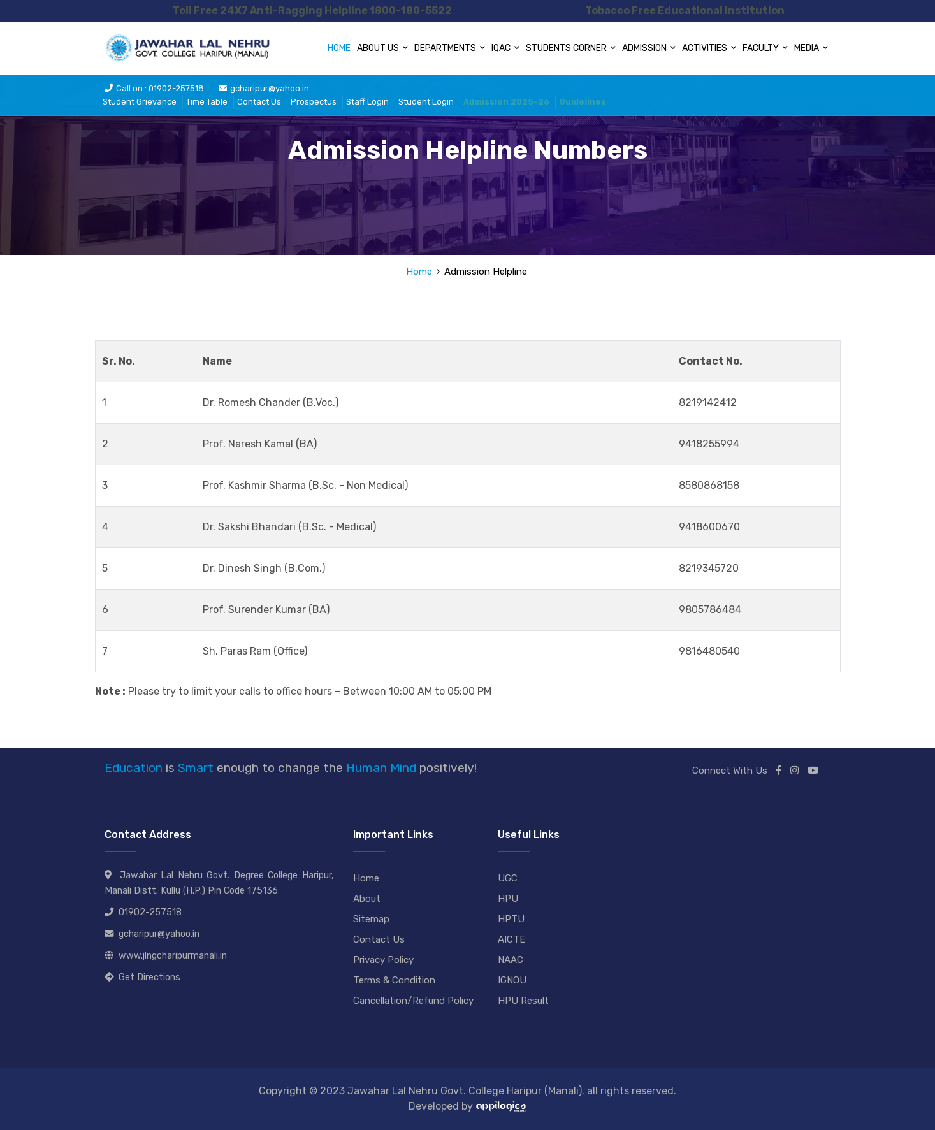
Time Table (207, 101)
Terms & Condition (394, 980)
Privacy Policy (383, 960)
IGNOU (512, 980)
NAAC (510, 960)
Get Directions (149, 977)
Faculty (765, 48)
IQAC (505, 48)
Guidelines (582, 101)
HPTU (511, 919)
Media (811, 48)
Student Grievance (140, 101)
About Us (382, 48)
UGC (508, 878)
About (367, 898)
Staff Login (367, 101)
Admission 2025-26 (506, 101)
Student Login (426, 101)
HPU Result (523, 1000)
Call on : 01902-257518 (154, 88)
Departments (449, 48)
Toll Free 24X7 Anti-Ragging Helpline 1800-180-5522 (312, 10)
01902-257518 (150, 912)
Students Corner (571, 48)
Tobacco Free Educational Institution (685, 10)
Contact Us (259, 101)
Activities (709, 48)
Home (339, 48)
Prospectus (314, 101)
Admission (649, 48)
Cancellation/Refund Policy (413, 1000)
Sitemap (371, 919)
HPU (508, 898)
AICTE (511, 939)
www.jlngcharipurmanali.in (173, 955)
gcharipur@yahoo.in (264, 88)
